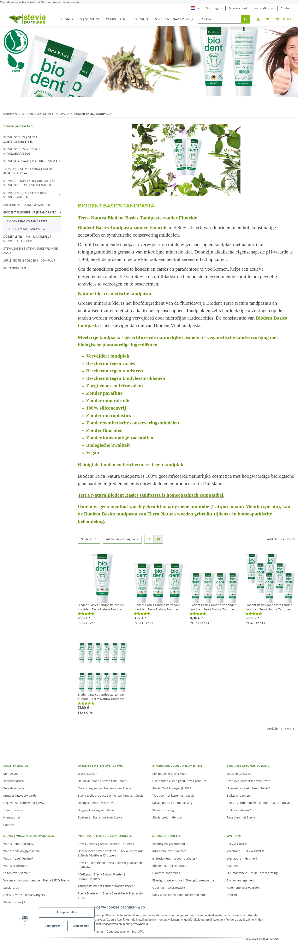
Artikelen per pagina (120, 539)
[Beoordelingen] (86, 614)
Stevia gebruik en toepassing (172, 803)
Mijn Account (238, 8)
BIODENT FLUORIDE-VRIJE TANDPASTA (29, 212)
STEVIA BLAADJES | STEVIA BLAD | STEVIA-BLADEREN (26, 195)
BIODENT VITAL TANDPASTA (26, 229)
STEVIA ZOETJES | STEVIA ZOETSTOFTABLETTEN (20, 139)
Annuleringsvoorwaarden (20, 795)
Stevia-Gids (11, 888)
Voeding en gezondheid (168, 844)
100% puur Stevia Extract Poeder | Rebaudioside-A (101, 876)
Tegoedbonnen (13, 810)
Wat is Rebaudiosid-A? (18, 844)
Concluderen (81, 925)
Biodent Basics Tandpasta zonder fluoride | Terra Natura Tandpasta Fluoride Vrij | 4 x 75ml (213, 607)
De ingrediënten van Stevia (96, 803)
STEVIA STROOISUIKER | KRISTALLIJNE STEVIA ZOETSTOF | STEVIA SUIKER (29, 183)
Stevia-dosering (163, 810)
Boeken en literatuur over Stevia (100, 817)
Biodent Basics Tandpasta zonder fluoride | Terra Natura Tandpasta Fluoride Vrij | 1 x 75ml (101, 607)
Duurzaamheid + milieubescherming (252, 873)
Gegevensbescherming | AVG (125, 931)
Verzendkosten (264, 8)
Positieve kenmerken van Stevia (248, 781)
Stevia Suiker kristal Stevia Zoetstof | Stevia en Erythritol (110, 865)
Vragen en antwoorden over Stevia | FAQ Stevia (36, 880)
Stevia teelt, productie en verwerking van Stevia (111, 795)
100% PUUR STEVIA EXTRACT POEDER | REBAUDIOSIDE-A (30, 171)
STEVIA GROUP (237, 844)
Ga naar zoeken (52, 2)
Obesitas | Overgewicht (168, 888)
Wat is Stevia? (87, 774)
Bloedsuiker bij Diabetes (169, 866)
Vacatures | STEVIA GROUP (245, 851)
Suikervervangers (239, 795)
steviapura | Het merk (242, 858)
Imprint (98, 931)
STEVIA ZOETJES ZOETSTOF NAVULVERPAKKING (21, 151)
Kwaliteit (233, 866)
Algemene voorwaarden (243, 888)
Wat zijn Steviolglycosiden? (21, 851)
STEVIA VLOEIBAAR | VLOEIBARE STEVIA (30, 161)
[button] (258, 19)
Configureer (52, 925)
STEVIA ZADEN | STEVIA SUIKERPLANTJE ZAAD (30, 250)
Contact (286, 8)
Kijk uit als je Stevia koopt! (170, 774)
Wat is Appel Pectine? (18, 858)
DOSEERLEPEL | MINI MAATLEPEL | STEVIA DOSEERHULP (27, 239)
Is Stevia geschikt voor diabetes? (174, 858)
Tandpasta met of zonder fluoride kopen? (106, 886)
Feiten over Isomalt (16, 873)
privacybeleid (139, 924)
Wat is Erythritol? (15, 866)
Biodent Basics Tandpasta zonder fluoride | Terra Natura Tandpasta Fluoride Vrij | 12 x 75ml (101, 697)
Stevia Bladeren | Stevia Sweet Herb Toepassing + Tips (111, 895)
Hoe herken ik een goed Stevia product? (179, 781)
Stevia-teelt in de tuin (167, 817)
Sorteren (87, 539)
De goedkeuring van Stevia (96, 810)
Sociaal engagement (241, 880)
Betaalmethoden (14, 788)
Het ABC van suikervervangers (24, 895)
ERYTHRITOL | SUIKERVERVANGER (26, 205)
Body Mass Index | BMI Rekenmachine (179, 895)
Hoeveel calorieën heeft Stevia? (248, 788)
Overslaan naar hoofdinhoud (20, 2)
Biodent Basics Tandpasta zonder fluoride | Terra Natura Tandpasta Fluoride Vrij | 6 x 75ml (269, 607)
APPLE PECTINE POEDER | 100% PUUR (29, 260)
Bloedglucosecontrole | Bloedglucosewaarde (183, 880)
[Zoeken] (219, 19)
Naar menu (71, 2)
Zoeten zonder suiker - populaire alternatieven (259, 803)
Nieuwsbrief (11, 817)
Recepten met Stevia (241, 817)
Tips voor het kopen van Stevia (173, 795)
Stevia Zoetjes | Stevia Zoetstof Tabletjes (106, 844)
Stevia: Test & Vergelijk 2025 (171, 788)
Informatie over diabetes (169, 851)
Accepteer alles (67, 912)
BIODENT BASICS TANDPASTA (27, 221)
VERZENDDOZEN (14, 268)
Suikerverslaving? (239, 810)
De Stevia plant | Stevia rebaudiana (102, 781)
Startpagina (214, 8)
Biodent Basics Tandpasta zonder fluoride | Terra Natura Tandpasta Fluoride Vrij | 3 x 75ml (157, 607)
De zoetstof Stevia (239, 774)
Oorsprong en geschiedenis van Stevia (104, 788)
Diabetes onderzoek (166, 873)
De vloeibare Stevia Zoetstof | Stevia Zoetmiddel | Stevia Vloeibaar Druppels (111, 853)
